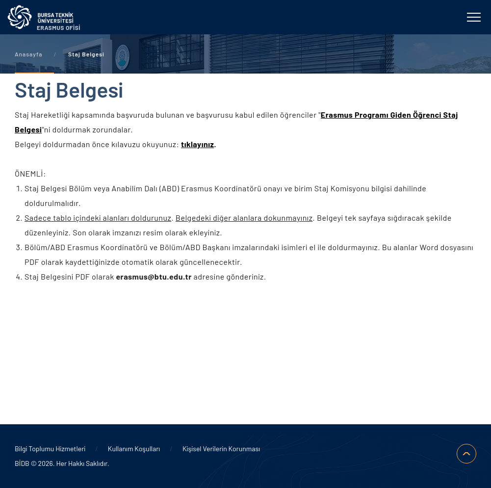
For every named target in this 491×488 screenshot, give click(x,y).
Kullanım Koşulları (134, 448)
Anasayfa (28, 54)
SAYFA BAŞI (466, 453)
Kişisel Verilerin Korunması (221, 448)
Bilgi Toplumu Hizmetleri (50, 448)
